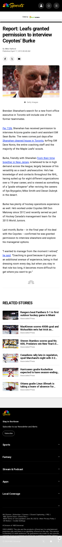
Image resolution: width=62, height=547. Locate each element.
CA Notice (7, 521)
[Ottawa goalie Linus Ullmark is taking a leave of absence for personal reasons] (11, 386)
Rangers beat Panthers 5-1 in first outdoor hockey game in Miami (39, 314)
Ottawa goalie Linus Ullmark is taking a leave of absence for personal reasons (37, 385)
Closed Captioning (37, 515)
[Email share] (19, 58)
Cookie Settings (19, 521)
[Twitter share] (12, 58)
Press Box (23, 517)
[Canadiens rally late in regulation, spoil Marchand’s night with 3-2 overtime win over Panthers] (11, 358)
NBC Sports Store (10, 517)
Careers (25, 515)
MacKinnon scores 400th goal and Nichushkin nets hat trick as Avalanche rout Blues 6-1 (39, 328)
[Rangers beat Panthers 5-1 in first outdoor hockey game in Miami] (11, 315)
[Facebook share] (5, 58)
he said (7, 255)
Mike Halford (10, 49)
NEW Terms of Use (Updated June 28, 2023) (20, 519)
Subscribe (9, 433)
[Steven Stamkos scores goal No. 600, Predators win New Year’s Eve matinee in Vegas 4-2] (11, 343)
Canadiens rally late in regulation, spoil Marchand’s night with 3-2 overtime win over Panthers (39, 356)
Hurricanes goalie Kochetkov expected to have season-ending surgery (38, 371)
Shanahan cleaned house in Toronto (23, 140)
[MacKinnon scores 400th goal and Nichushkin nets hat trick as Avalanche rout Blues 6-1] (11, 329)
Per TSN (7, 128)
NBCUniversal (18, 525)
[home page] (13, 6)
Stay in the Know (11, 421)
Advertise (17, 515)
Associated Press (27, 318)
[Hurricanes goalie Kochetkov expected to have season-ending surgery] (11, 372)
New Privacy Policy (47, 519)
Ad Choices (7, 515)
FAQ (47, 515)
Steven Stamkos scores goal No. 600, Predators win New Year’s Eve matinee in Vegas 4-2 (39, 342)
